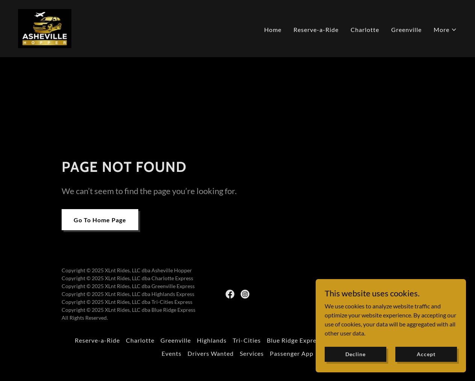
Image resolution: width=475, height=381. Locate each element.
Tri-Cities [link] (246, 340)
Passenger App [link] (291, 353)
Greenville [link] (406, 29)
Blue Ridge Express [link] (294, 340)
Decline (355, 359)
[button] (445, 29)
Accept (426, 359)
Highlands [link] (212, 340)
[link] (44, 27)
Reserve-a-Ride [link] (316, 29)
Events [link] (172, 353)
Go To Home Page (100, 219)
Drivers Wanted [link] (211, 353)
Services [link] (252, 353)
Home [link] (272, 29)
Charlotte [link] (365, 29)
